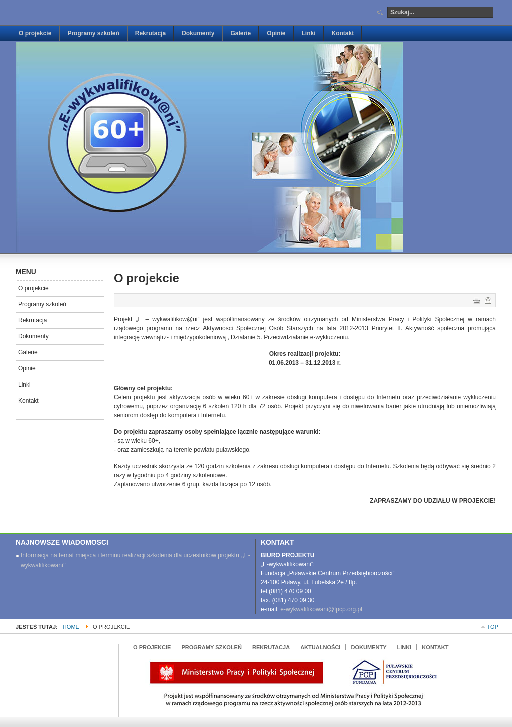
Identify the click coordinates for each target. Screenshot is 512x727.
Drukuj (476, 299)
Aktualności (320, 647)
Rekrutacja (32, 320)
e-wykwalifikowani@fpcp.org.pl (321, 609)
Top (493, 627)
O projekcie (33, 288)
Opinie (27, 368)
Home (71, 627)
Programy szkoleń (42, 304)
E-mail (487, 299)
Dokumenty (33, 336)
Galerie (28, 352)
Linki (24, 384)
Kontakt (28, 400)
